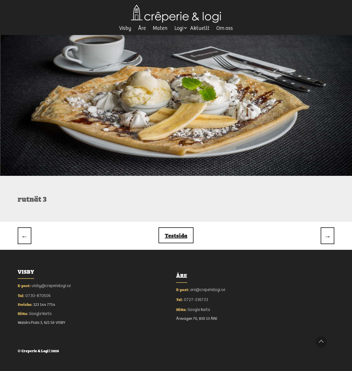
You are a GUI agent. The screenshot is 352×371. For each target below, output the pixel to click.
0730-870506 (38, 295)
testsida (176, 235)
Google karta (40, 313)
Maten (160, 28)
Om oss (224, 28)
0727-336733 (196, 299)
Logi (178, 28)
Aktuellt (199, 28)
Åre (142, 28)
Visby (125, 28)
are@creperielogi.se (207, 289)
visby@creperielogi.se (51, 285)
